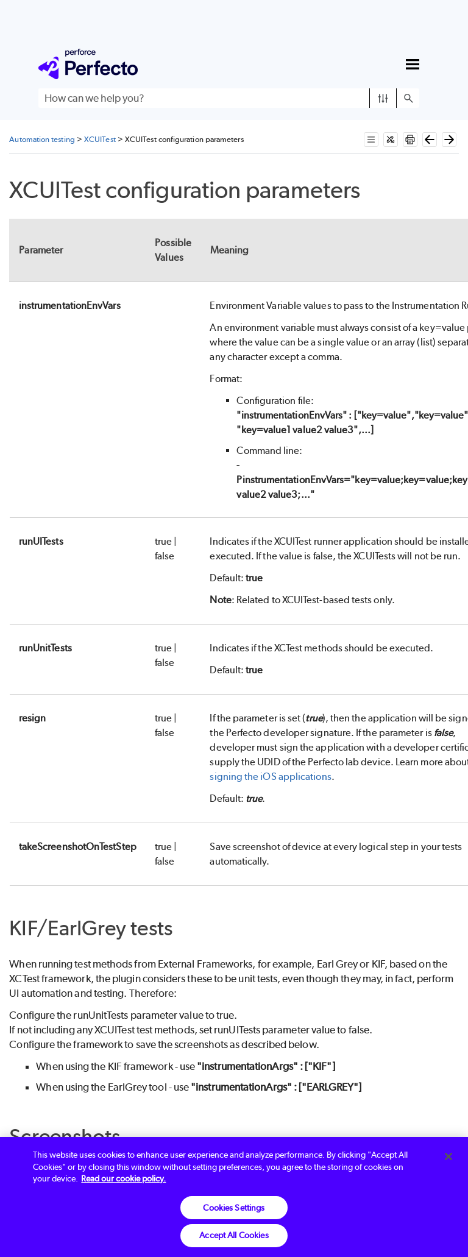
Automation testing (41, 139)
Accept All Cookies (233, 1235)
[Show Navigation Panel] (412, 64)
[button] (383, 98)
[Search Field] (228, 98)
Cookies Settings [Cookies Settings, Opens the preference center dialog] (233, 1208)
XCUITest (100, 139)
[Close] (448, 1156)
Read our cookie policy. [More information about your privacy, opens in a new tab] (123, 1178)
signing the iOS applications (270, 776)
